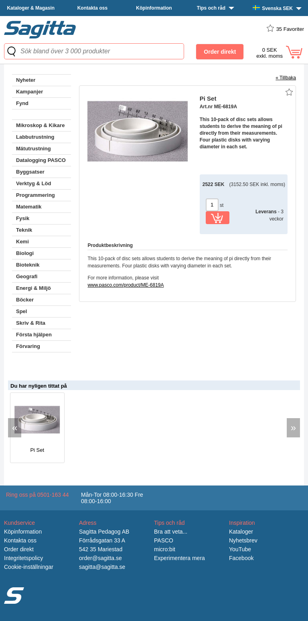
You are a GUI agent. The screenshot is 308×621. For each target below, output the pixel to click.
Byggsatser (30, 172)
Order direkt (19, 549)
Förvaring (28, 346)
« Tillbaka (286, 78)
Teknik (24, 230)
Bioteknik (28, 265)
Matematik (29, 207)
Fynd (22, 103)
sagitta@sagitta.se (102, 567)
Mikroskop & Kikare (40, 125)
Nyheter (25, 80)
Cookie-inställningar (28, 567)
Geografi (26, 276)
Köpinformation (154, 8)
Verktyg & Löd (33, 183)
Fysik (22, 218)
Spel (21, 311)
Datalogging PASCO (41, 160)
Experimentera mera (179, 558)
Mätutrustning (33, 149)
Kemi (22, 242)
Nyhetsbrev (243, 540)
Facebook (241, 558)
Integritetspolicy (23, 558)
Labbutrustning (35, 137)
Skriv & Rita (30, 323)
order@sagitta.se (100, 558)
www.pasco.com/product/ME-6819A (125, 285)
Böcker (25, 300)
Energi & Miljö (33, 288)
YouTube (240, 549)
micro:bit (164, 549)
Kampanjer (29, 92)
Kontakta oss (92, 8)
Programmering (35, 195)
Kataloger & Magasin (31, 8)
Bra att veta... (170, 531)
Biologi (25, 253)
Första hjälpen (34, 335)
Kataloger (241, 531)
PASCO (163, 540)
